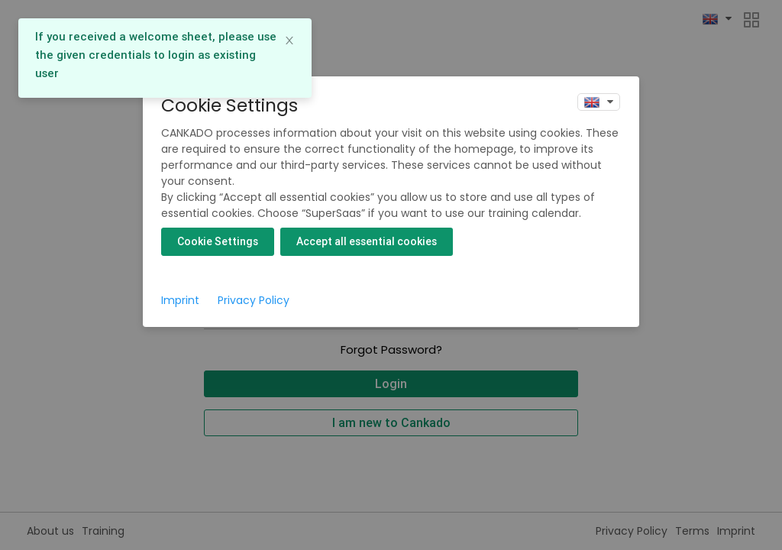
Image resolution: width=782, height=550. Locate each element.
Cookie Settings (217, 241)
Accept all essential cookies (366, 241)
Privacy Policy (253, 300)
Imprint (180, 300)
